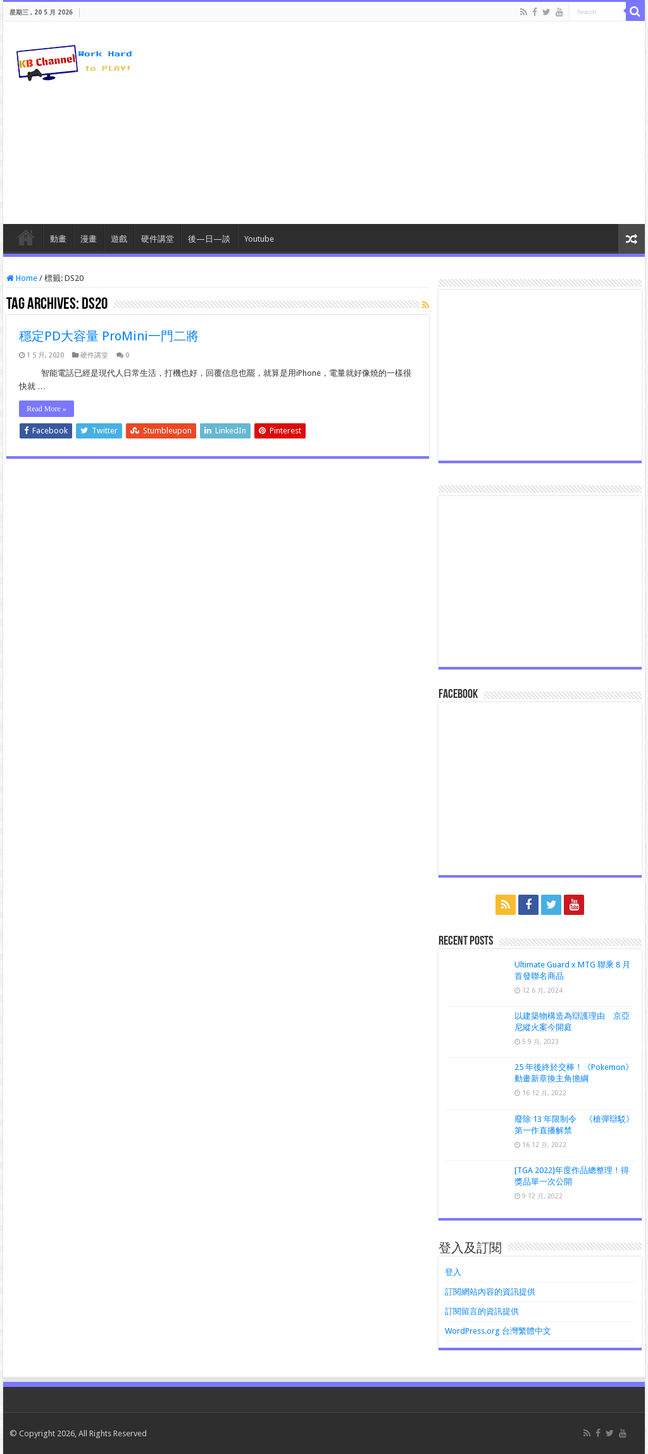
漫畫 (88, 239)
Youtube (259, 239)
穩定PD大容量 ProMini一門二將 (109, 336)
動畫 (58, 239)
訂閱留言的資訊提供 (482, 1311)
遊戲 (119, 239)
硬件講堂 (157, 239)
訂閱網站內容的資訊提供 (490, 1291)
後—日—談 (209, 239)
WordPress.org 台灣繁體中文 (498, 1331)
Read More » (46, 408)
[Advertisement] (405, 122)
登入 (453, 1272)
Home (21, 278)
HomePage (25, 237)
